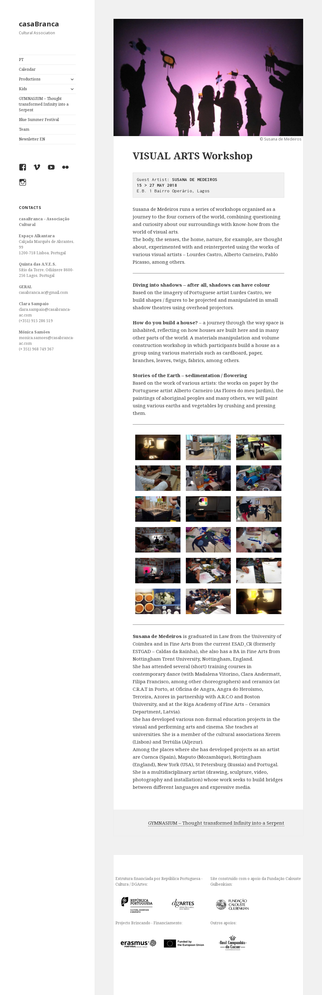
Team (24, 129)
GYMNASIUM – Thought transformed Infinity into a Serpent (44, 104)
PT (21, 59)
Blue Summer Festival (39, 119)
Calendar (27, 69)
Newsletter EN (32, 139)
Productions (30, 79)
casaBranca (39, 23)
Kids (23, 88)
